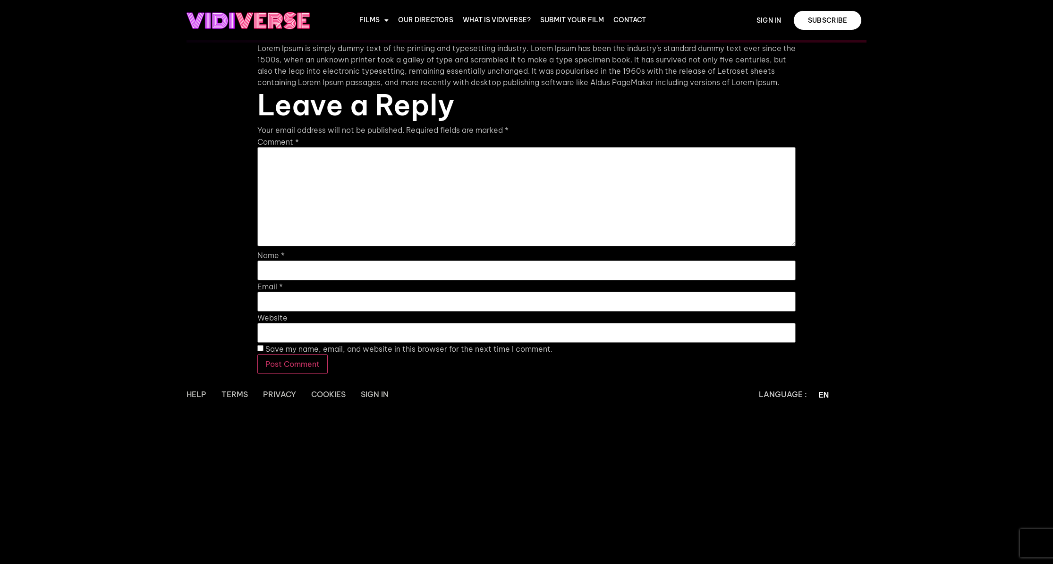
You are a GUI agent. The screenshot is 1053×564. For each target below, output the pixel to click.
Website (272, 317)
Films (374, 20)
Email (270, 286)
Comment (278, 142)
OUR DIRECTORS (425, 20)
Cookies (328, 394)
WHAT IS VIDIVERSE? (497, 20)
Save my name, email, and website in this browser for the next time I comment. (408, 349)
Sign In (375, 394)
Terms (234, 394)
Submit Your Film (572, 20)
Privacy (279, 394)
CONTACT (629, 20)
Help (196, 394)
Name (271, 255)
